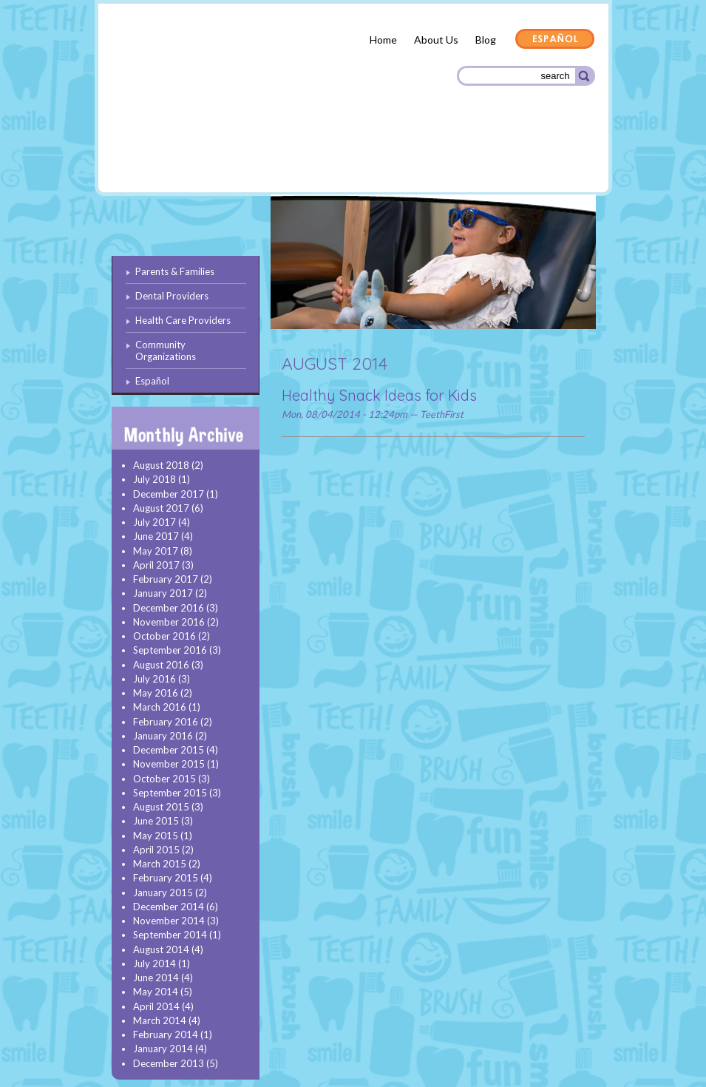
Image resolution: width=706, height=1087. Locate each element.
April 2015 (156, 850)
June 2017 (156, 536)
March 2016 (159, 707)
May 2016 (155, 693)
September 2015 (170, 793)
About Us (436, 39)
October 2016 (164, 636)
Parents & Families (165, 157)
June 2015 (156, 821)
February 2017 (165, 579)
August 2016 (161, 665)
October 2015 (164, 779)
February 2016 (165, 722)
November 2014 (169, 921)
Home (383, 39)
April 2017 (156, 565)
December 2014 (168, 906)
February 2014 (165, 1034)
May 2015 (155, 836)
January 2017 (163, 593)
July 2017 (154, 522)
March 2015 (159, 864)
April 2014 (156, 1006)
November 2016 (169, 622)
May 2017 (155, 551)
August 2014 (161, 949)
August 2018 (161, 465)
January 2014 (163, 1048)
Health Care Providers (386, 155)
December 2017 (168, 494)
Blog (485, 39)
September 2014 (170, 935)
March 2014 (159, 1020)
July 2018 (154, 479)
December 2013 (168, 1063)
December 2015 (168, 750)
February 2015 (165, 878)
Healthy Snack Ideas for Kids (379, 395)
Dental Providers (270, 155)
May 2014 (155, 992)
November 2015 (169, 764)
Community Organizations (521, 157)
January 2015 (163, 892)
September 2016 (170, 650)
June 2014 (156, 977)
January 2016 (163, 736)
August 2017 (161, 508)
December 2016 (168, 608)
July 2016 (154, 679)
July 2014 (154, 963)
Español (555, 40)
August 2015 (161, 807)
